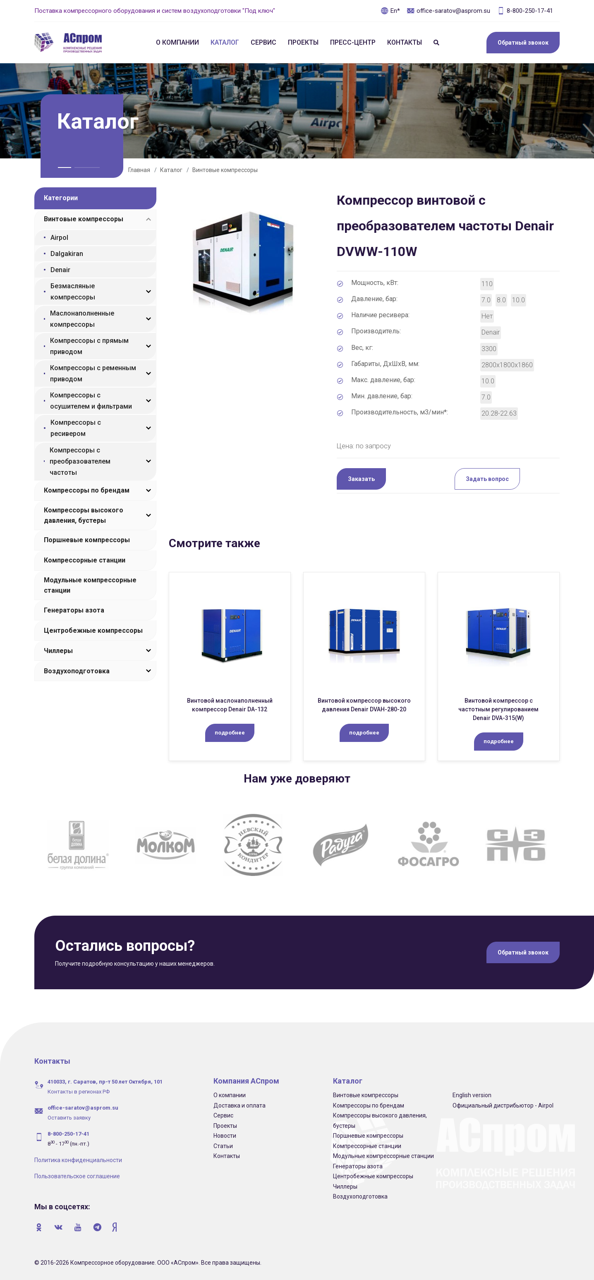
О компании (177, 42)
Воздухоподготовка (77, 671)
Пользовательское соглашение (77, 1176)
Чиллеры (58, 651)
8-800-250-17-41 (525, 11)
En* (390, 11)
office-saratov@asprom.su (448, 11)
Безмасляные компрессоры (72, 291)
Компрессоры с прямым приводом (89, 346)
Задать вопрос (487, 479)
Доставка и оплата (239, 1105)
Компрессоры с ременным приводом (93, 373)
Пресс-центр (353, 42)
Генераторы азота (74, 610)
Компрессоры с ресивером (75, 428)
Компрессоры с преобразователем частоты (80, 461)
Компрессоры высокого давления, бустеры (83, 515)
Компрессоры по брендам (86, 490)
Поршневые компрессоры (87, 540)
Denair (60, 270)
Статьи (223, 1146)
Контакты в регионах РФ (79, 1092)
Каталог (225, 42)
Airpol (59, 238)
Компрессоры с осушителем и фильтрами (91, 400)
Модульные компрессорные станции (90, 585)
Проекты (303, 42)
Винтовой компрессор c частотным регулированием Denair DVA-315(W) (498, 709)
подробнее (230, 733)
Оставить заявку (69, 1118)
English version (472, 1095)
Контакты (404, 42)
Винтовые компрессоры (225, 170)
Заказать (361, 479)
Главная (139, 170)
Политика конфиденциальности (78, 1160)
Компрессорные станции (84, 560)
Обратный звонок (523, 42)
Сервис (263, 42)
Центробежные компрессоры (93, 630)
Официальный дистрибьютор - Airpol (503, 1105)
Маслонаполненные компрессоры (82, 318)
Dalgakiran (66, 254)
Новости (224, 1135)
